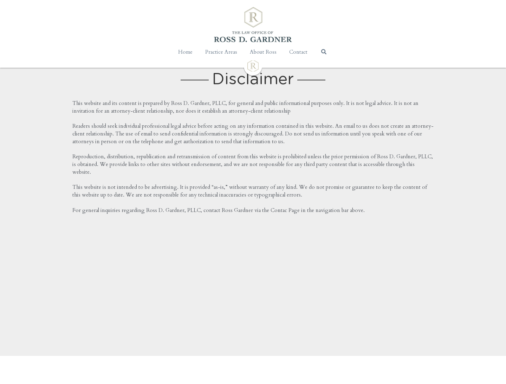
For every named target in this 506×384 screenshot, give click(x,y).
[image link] (253, 65)
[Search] (323, 51)
